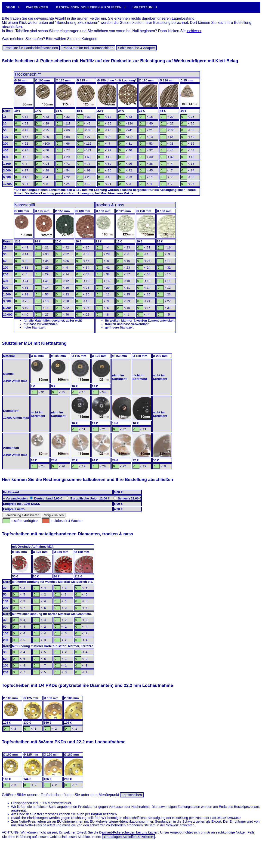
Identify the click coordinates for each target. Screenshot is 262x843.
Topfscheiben (132, 795)
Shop (10, 7)
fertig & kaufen (54, 515)
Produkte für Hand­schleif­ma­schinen (31, 48)
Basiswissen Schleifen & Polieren (89, 7)
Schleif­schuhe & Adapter (136, 48)
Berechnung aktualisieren (21, 515)
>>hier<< (194, 31)
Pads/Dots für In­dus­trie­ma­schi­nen (87, 48)
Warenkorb (37, 7)
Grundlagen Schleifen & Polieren (128, 837)
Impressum (143, 7)
